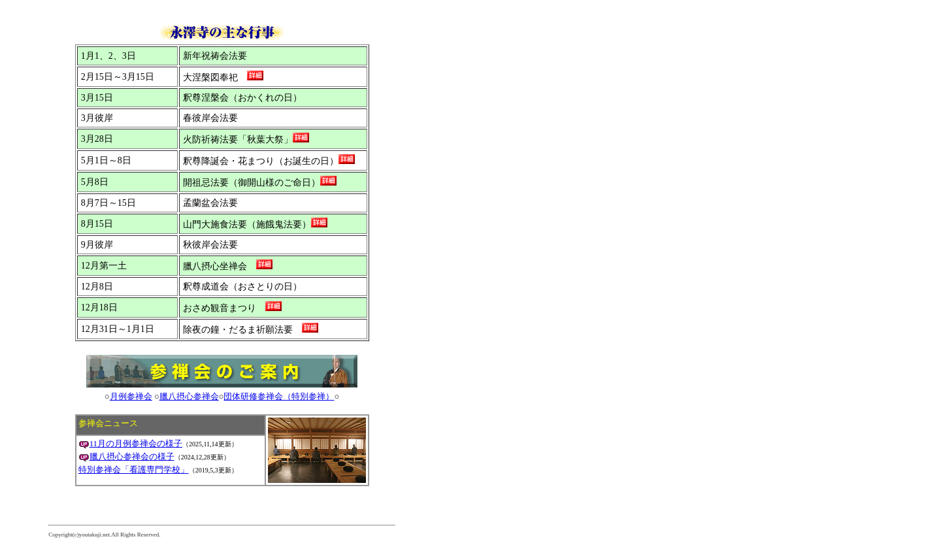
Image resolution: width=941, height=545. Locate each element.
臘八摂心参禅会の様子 (132, 456)
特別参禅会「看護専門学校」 (133, 469)
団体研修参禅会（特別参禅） (278, 396)
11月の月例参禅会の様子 (136, 443)
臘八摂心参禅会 (189, 396)
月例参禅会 (131, 396)
